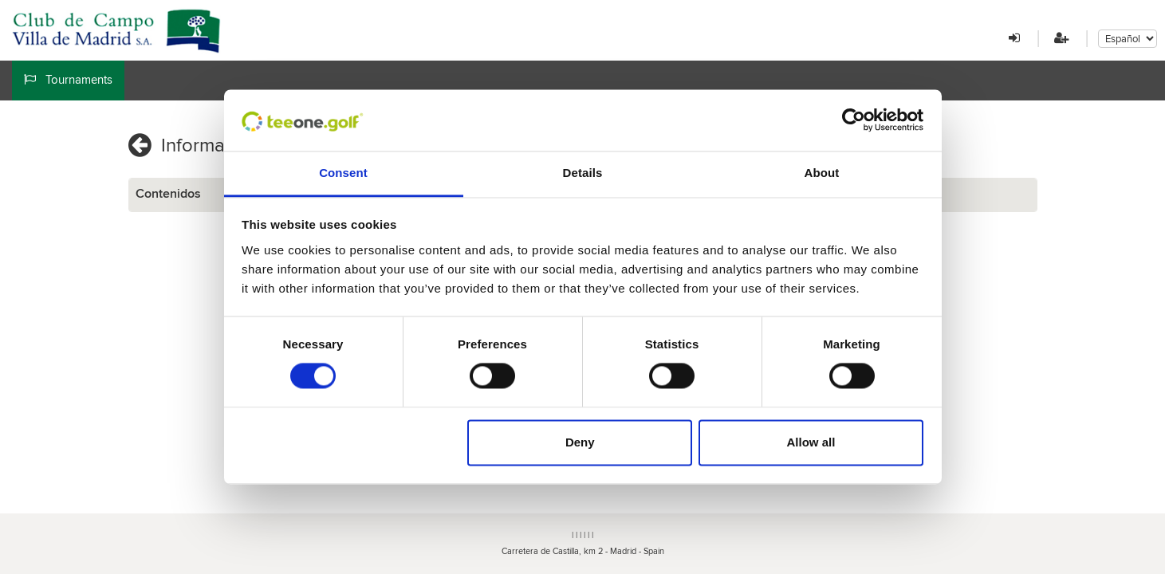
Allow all (811, 442)
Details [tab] (583, 172)
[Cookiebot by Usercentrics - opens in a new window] (853, 120)
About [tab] (822, 172)
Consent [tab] (343, 172)
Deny (580, 442)
